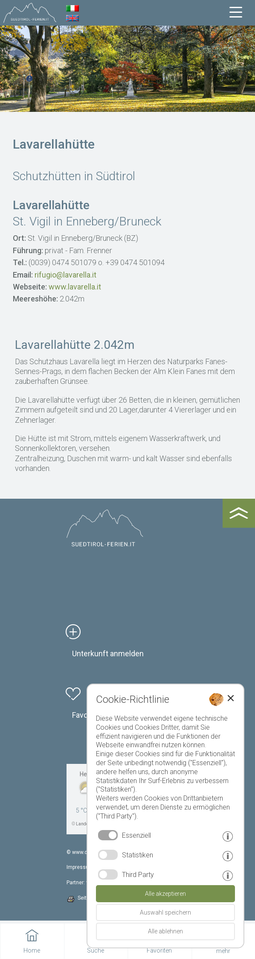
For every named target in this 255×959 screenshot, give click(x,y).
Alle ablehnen (165, 931)
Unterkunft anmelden (108, 653)
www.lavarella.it (75, 286)
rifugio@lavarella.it (65, 274)
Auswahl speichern (165, 912)
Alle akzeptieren (165, 893)
